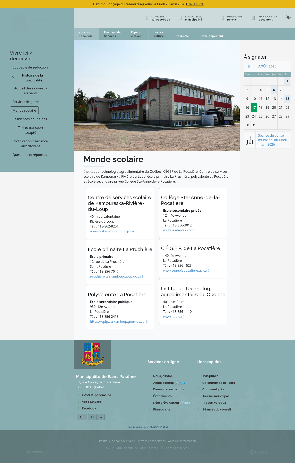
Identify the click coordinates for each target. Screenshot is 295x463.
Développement (212, 36)
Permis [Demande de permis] (232, 19)
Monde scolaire (24, 110)
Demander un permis (166, 389)
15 (287, 98)
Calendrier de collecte (216, 383)
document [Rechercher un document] (266, 19)
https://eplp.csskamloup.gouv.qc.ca (117, 321)
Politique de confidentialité (117, 441)
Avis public (207, 376)
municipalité (193, 19)
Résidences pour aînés (29, 119)
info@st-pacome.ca (93, 395)
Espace (136, 34)
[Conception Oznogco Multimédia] (37, 452)
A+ (92, 417)
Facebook (86, 408)
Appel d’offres (166, 383)
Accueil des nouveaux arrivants (30, 90)
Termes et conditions (151, 441)
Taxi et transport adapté (30, 130)
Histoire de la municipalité (32, 77)
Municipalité (112, 34)
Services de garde (26, 101)
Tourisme (182, 36)
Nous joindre (160, 376)
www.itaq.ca (172, 316)
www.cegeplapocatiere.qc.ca (185, 270)
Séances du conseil (214, 409)
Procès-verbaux (211, 402)
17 (254, 106)
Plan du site (159, 409)
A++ (82, 417)
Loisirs (159, 34)
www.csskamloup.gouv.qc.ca (112, 231)
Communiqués (210, 389)
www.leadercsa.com (179, 230)
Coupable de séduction (30, 67)
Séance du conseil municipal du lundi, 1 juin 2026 (273, 140)
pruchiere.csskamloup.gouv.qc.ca (115, 276)
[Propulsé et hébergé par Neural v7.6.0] (259, 452)
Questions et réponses (29, 154)
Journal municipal (213, 396)
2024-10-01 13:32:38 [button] (147, 427)
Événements (160, 396)
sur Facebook (160, 19)
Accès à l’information (182, 441)
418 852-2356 (89, 401)
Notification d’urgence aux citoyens (31, 143)
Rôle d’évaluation (169, 402)
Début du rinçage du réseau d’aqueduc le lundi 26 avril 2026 (148, 4)
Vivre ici (85, 34)
